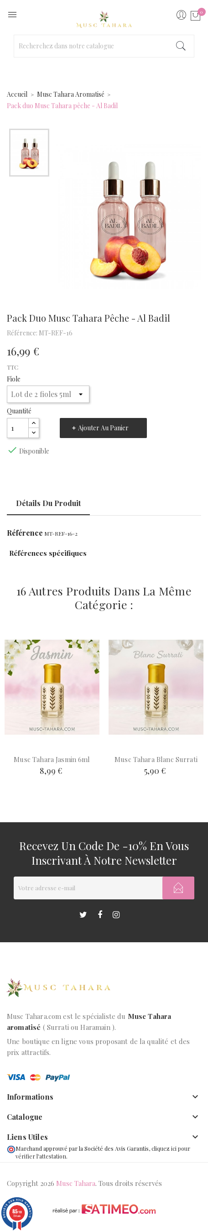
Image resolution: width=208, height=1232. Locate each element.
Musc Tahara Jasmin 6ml (52, 759)
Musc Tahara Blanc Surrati (156, 759)
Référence (25, 533)
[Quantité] (18, 428)
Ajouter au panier (103, 427)
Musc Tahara (75, 1183)
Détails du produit (48, 503)
